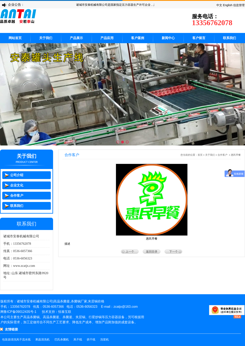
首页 (200, 154)
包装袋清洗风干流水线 (16, 339)
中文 (219, 5)
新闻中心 (168, 38)
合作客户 (222, 154)
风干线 (78, 339)
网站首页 (15, 38)
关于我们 (45, 38)
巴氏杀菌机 (62, 339)
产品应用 (107, 38)
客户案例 (137, 38)
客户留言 (198, 38)
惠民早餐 (236, 154)
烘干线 (91, 339)
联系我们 (229, 38)
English (227, 5)
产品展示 (76, 38)
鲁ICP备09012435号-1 (20, 311)
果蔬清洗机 (42, 339)
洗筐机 (104, 339)
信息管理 (239, 5)
